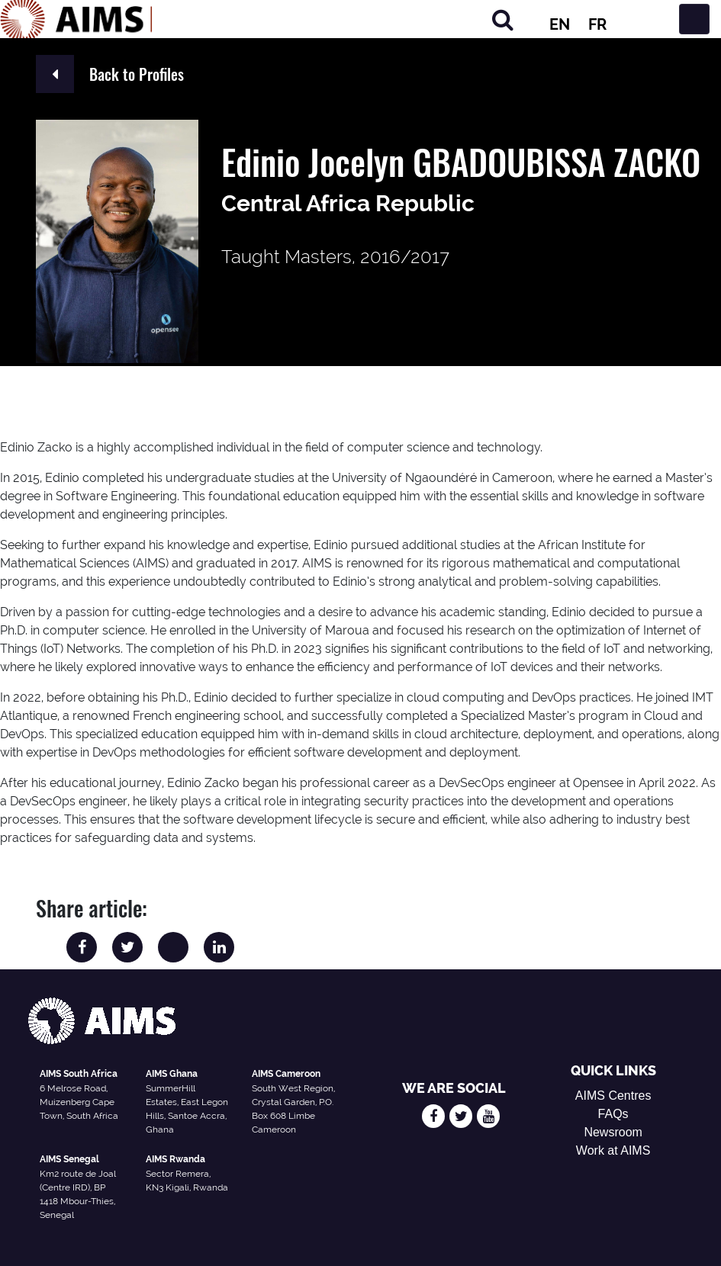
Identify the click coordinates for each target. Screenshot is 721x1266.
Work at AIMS (613, 1150)
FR (597, 24)
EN (559, 24)
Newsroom (613, 1132)
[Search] (502, 19)
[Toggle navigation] (694, 19)
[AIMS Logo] (76, 19)
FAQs (613, 1113)
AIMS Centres (613, 1095)
